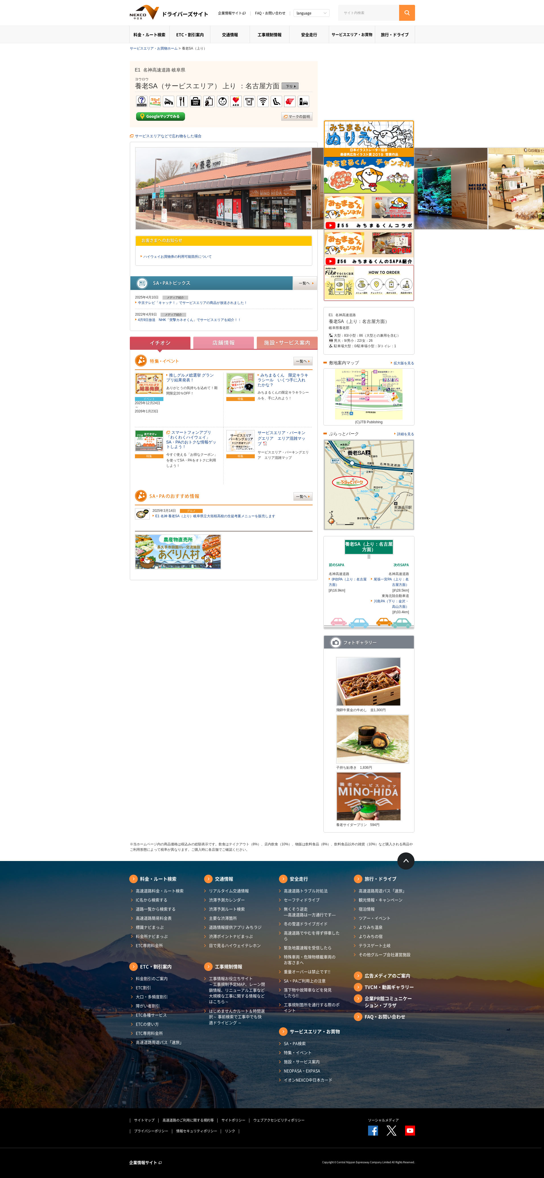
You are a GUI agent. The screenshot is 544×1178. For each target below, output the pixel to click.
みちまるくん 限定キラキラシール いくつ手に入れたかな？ (283, 380)
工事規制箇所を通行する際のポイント (312, 1007)
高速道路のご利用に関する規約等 (188, 1120)
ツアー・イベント (375, 918)
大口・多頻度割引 (152, 996)
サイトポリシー (233, 1120)
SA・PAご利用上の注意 (305, 980)
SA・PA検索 (295, 1043)
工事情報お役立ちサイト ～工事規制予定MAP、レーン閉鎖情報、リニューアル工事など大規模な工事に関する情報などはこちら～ (237, 989)
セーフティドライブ (302, 900)
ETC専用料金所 (149, 945)
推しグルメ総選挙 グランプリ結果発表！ (190, 377)
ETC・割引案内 (190, 34)
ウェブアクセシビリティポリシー (279, 1120)
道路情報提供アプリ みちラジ (235, 927)
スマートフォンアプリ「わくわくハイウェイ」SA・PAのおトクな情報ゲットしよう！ (191, 439)
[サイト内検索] (368, 13)
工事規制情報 (270, 34)
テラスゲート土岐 (375, 945)
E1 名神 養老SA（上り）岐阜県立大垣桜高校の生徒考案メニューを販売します (215, 516)
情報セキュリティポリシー (196, 1131)
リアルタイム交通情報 (229, 890)
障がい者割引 (148, 1006)
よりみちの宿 (371, 936)
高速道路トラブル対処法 (306, 890)
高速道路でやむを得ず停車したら (312, 935)
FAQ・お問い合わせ (270, 13)
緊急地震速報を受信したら (308, 947)
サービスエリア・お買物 (352, 34)
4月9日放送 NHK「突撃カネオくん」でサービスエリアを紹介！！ (189, 320)
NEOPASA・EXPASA (302, 1070)
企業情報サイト (232, 13)
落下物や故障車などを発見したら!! (308, 992)
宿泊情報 (367, 909)
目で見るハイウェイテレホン (235, 945)
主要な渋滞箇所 (223, 918)
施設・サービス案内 (302, 1061)
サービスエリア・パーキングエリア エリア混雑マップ (281, 438)
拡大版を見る (404, 363)
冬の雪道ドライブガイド (306, 924)
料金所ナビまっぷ (152, 936)
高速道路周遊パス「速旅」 (160, 1042)
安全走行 (309, 34)
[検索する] (407, 13)
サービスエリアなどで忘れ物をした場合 (168, 136)
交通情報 (230, 34)
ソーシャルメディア (383, 1120)
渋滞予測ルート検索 (227, 909)
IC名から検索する (151, 900)
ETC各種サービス (151, 1015)
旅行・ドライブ (395, 34)
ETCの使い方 (147, 1024)
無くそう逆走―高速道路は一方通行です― (310, 911)
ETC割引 (143, 987)
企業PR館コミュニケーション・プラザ (388, 1002)
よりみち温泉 (371, 927)
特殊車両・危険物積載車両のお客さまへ (310, 959)
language (304, 13)
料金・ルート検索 (149, 34)
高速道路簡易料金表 (154, 918)
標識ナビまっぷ (150, 927)
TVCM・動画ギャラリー (389, 986)
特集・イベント (298, 1052)
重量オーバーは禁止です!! (307, 971)
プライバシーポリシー (151, 1131)
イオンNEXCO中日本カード (308, 1080)
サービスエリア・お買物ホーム (154, 48)
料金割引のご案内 (152, 978)
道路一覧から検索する (156, 909)
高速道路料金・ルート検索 (160, 890)
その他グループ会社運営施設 (384, 954)
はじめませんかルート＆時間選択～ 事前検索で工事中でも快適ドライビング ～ (237, 1016)
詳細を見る (405, 434)
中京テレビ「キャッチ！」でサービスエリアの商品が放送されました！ (192, 303)
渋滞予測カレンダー (227, 900)
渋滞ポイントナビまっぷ (231, 936)
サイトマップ (144, 1120)
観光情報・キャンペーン (381, 900)
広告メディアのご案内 (387, 975)
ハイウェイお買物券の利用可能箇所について (177, 257)
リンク (230, 1131)
